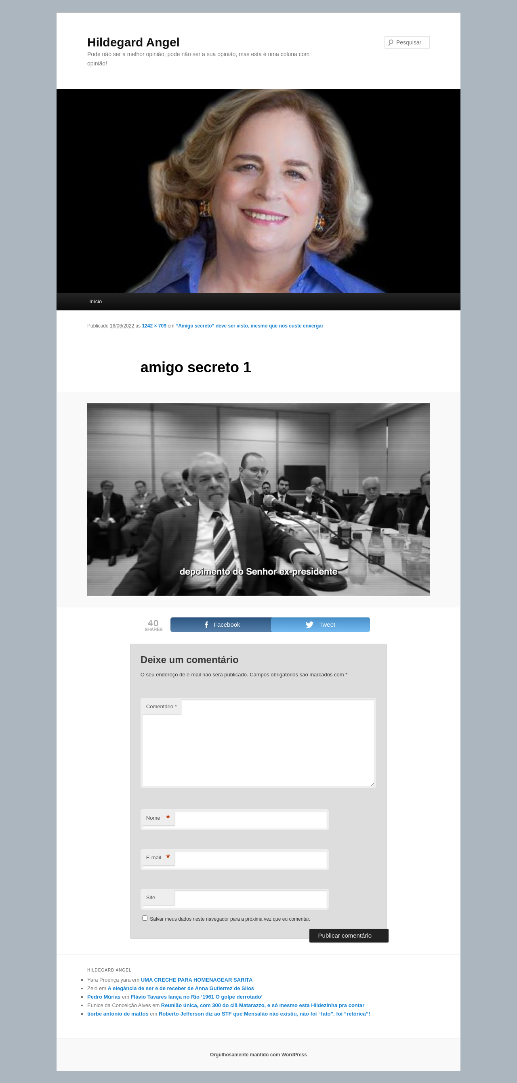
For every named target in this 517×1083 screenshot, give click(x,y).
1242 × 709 (154, 326)
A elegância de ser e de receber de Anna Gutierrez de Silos (181, 988)
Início (95, 301)
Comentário (161, 706)
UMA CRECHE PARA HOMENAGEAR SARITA (197, 980)
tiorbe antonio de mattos (118, 1014)
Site (150, 897)
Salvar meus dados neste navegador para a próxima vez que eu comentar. (230, 919)
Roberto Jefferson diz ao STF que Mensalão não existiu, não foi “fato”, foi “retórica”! (264, 1014)
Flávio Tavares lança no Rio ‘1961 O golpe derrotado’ (197, 997)
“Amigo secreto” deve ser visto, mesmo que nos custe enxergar (249, 326)
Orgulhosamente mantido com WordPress (258, 1055)
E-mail (158, 858)
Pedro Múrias (103, 997)
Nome (158, 818)
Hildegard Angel (133, 42)
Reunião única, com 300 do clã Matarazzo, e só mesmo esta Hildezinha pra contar (263, 1005)
